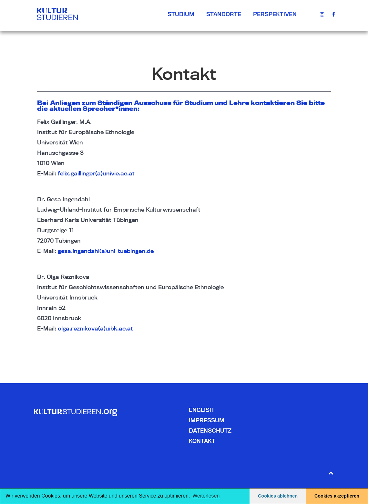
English (201, 409)
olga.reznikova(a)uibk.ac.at (95, 328)
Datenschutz (210, 430)
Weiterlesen (206, 496)
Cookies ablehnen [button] (278, 496)
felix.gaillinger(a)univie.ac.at (96, 173)
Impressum (206, 420)
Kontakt (202, 440)
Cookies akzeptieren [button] (336, 496)
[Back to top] (330, 472)
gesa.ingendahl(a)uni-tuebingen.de (106, 250)
